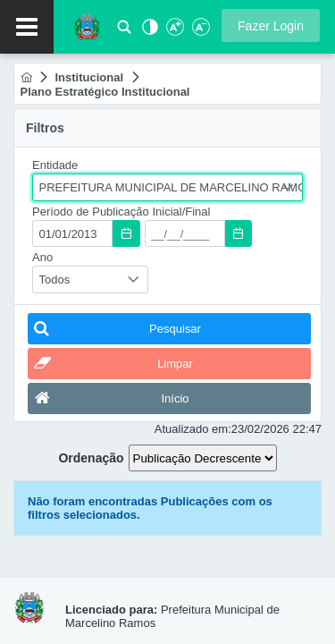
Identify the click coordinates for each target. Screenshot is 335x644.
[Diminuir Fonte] (199, 31)
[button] (271, 25)
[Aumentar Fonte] (174, 31)
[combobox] (167, 187)
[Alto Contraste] (148, 31)
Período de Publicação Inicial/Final (121, 211)
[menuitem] (26, 77)
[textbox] (72, 233)
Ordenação (90, 458)
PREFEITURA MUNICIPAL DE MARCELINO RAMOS (171, 187)
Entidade (55, 165)
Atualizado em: (193, 429)
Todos (55, 279)
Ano (42, 257)
